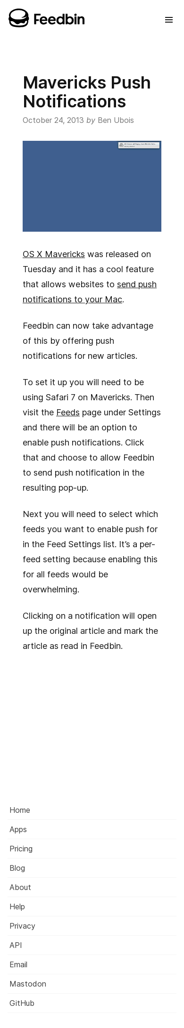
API (15, 945)
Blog (17, 868)
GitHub (21, 1003)
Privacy (22, 926)
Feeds (68, 412)
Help (17, 906)
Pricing (21, 848)
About (20, 887)
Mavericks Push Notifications (87, 92)
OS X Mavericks (54, 254)
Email (18, 964)
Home (19, 810)
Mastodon (27, 983)
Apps (18, 829)
